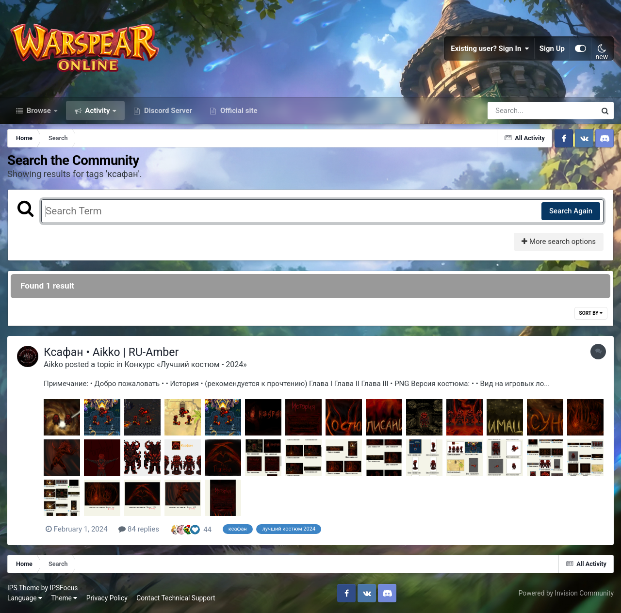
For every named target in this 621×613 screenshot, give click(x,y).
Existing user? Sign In (490, 48)
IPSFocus (63, 588)
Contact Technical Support (175, 598)
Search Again (570, 211)
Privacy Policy (107, 598)
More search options (559, 241)
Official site (237, 110)
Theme (64, 598)
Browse (39, 110)
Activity (97, 110)
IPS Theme (23, 588)
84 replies (138, 529)
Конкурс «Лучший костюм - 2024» (185, 364)
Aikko (53, 364)
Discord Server (167, 110)
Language (24, 598)
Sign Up (552, 48)
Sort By (591, 313)
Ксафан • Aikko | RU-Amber (111, 352)
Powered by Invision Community (566, 593)
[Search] (514, 110)
